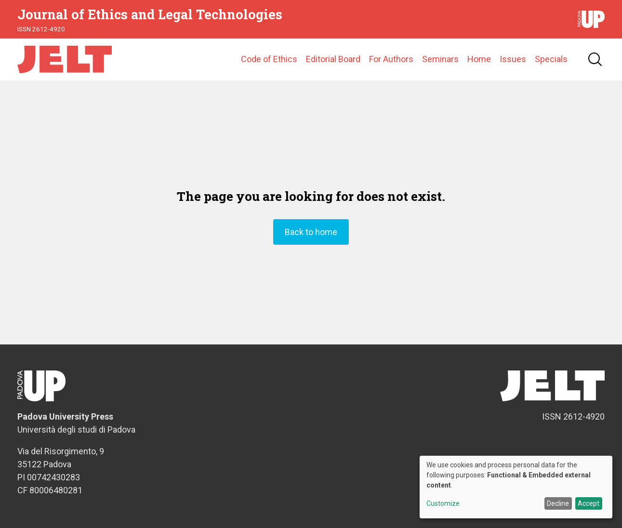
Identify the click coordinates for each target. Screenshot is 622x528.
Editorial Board (333, 60)
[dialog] (516, 487)
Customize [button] (443, 503)
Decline (558, 503)
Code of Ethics (269, 60)
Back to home (311, 233)
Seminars (440, 60)
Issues (513, 60)
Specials (551, 60)
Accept (588, 503)
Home (479, 60)
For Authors (391, 60)
